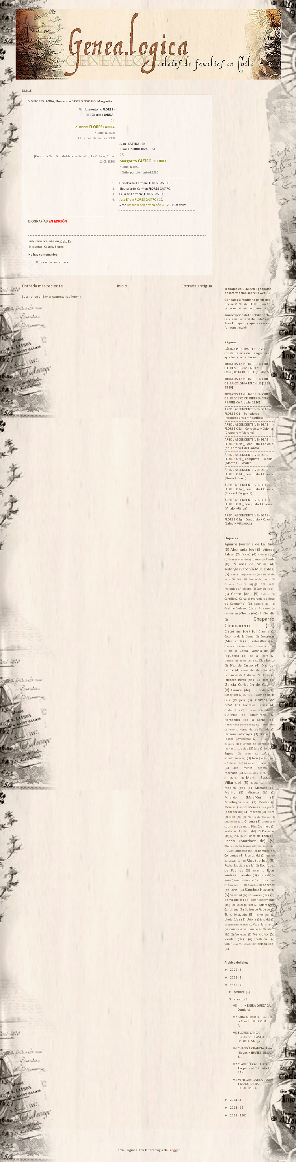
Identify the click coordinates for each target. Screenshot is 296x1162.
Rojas (256, 870)
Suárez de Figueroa (257, 909)
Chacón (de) (248, 613)
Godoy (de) (231, 695)
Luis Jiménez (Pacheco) (250, 768)
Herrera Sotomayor (238, 734)
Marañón (268, 773)
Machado (231, 773)
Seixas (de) (260, 895)
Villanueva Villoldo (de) (239, 944)
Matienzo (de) (260, 783)
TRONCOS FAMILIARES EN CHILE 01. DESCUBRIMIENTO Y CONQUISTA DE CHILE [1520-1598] (249, 368)
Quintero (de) (244, 851)
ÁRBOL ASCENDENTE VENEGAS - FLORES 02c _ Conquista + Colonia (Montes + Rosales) (249, 459)
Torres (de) (262, 915)
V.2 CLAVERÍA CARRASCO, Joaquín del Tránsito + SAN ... (251, 1069)
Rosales (245, 875)
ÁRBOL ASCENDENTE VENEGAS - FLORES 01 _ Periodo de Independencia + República (247, 414)
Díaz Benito (266, 660)
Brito (239, 579)
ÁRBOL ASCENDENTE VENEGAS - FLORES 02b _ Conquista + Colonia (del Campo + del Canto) (249, 444)
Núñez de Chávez (259, 817)
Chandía (269, 613)
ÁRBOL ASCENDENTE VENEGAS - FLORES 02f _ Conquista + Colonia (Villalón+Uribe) (248, 504)
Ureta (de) (232, 919)
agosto (239, 999)
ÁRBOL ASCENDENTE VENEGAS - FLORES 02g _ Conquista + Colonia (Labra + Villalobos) (249, 520)
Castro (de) (231, 613)
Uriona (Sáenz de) (258, 919)
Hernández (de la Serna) (246, 720)
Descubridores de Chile (239, 660)
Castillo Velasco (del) (240, 608)
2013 (234, 1108)
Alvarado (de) (266, 554)
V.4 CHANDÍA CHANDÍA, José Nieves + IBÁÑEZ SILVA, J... (252, 1053)
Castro (48, 247)
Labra (248, 753)
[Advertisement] (260, 182)
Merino (230, 792)
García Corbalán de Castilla (249, 685)
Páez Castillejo (260, 826)
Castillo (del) (262, 604)
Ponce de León (258, 836)
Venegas (240, 934)
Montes (264, 802)
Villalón (261, 939)
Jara (257, 748)
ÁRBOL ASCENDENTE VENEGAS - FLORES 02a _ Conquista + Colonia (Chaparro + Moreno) (249, 429)
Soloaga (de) (244, 905)
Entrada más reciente (42, 286)
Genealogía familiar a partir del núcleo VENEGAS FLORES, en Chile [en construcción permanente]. (249, 304)
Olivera (250, 821)
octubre (240, 992)
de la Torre (259, 656)
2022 (234, 970)
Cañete (265, 594)
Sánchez (253, 885)
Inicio (122, 286)
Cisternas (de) (237, 631)
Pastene (230, 831)
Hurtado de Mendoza (254, 744)
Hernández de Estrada (254, 729)
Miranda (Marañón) (243, 797)
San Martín (235, 885)
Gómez (247, 695)
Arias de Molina (253, 564)
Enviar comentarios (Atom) (61, 297)
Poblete (239, 836)
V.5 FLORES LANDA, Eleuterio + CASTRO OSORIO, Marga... (249, 1037)
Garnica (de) (240, 690)
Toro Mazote (236, 915)
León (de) (258, 758)
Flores (59, 247)
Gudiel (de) (232, 710)
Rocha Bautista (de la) (240, 865)
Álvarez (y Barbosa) (239, 559)
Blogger (174, 1150)
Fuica (265, 680)
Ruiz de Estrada (243, 880)
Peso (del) (249, 831)
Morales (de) (233, 807)
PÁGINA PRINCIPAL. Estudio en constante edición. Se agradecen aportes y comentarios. (248, 353)
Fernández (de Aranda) (256, 670)
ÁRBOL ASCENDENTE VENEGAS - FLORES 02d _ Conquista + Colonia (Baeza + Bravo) (249, 474)
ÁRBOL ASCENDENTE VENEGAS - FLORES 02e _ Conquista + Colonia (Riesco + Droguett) (249, 490)
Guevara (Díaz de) (258, 710)
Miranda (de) (257, 792)
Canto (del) (241, 594)
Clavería (264, 631)
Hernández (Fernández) (240, 724)
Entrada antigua (196, 286)
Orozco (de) (268, 821)
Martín (234, 778)
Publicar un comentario (52, 262)
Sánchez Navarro (259, 890)
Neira (270, 812)
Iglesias (242, 748)
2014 (234, 1100)
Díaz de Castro (241, 665)
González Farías (255, 705)
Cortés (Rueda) (260, 641)
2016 (234, 977)
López (251, 763)
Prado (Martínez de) (245, 841)
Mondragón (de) (237, 802)
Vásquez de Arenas (237, 924)
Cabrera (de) (233, 584)
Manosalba (251, 773)
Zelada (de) (266, 944)
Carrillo (230, 599)
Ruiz (227, 880)
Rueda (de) (264, 875)
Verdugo (260, 934)
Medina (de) (235, 788)
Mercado (261, 788)
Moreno (255, 812)
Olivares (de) (232, 821)
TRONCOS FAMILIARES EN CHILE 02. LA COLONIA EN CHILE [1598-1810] (248, 383)
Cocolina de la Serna (239, 636)
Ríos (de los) (258, 861)
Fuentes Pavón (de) (239, 680)
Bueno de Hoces (259, 579)
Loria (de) (267, 763)
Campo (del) (265, 589)
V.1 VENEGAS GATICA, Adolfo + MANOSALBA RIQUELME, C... (253, 1084)
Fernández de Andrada (240, 675)
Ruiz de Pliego (265, 880)
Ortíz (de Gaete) (237, 826)
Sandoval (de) (238, 895)
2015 (234, 985)
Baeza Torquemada (243, 574)
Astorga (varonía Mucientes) (249, 569)
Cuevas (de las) (265, 646)
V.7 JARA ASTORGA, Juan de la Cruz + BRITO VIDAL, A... (252, 1022)
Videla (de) (234, 939)
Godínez (264, 690)
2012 (234, 1115)
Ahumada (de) (243, 550)
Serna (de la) (234, 900)
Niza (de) (235, 817)
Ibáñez (229, 748)
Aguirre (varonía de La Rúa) (249, 544)
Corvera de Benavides (238, 646)
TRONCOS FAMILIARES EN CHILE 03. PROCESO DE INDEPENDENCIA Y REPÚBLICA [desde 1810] (249, 399)
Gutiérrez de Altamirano (245, 715)
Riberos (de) (252, 855)
